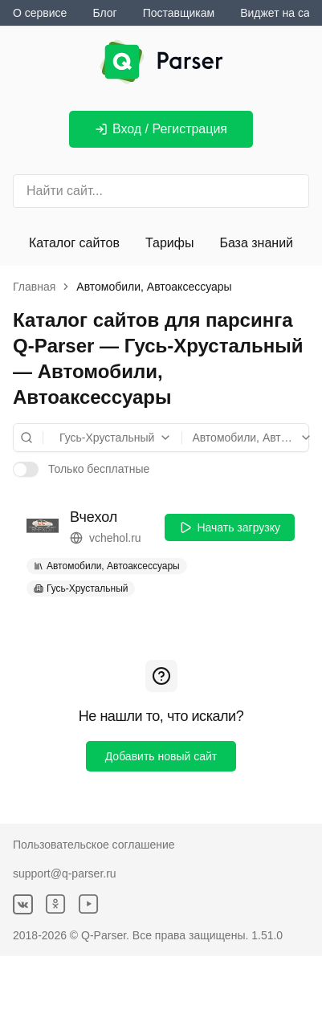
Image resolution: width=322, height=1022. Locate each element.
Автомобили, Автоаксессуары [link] (153, 286)
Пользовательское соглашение (94, 844)
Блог (104, 12)
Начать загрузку (229, 527)
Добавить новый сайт (161, 756)
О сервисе (40, 12)
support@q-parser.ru (64, 873)
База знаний (256, 243)
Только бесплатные (98, 468)
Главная (34, 286)
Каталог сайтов (74, 243)
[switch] (26, 469)
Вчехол (93, 517)
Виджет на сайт (280, 12)
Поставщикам (179, 12)
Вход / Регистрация (161, 129)
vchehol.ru (105, 538)
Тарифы (169, 243)
